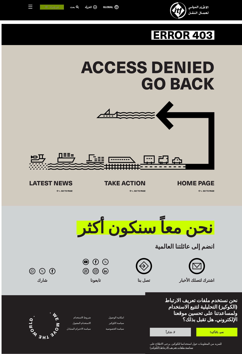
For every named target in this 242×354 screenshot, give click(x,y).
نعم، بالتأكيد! (217, 332)
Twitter (105, 262)
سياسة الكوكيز (116, 323)
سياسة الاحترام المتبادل (79, 328)
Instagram (95, 271)
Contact (144, 267)
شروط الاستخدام (82, 317)
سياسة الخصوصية (115, 328)
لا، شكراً (170, 332)
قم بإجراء (54, 7)
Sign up (197, 267)
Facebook (95, 262)
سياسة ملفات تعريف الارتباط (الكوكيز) (171, 347)
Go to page (208, 190)
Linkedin (105, 271)
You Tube (86, 262)
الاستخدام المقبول (82, 323)
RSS (86, 271)
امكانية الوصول (116, 317)
